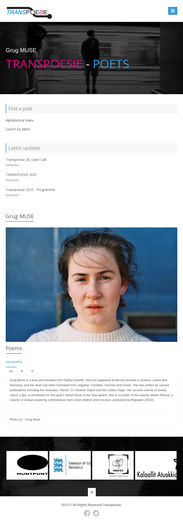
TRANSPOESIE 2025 (21, 174)
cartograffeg (14, 362)
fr (22, 371)
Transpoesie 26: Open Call (26, 159)
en (11, 371)
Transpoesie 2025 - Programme (30, 189)
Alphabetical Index (20, 120)
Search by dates (18, 129)
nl (32, 371)
